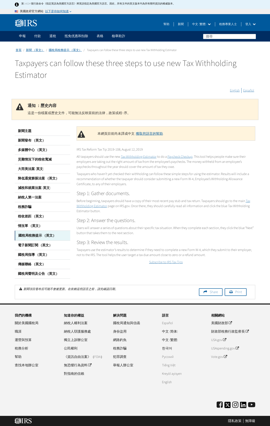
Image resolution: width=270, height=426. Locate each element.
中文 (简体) (170, 331)
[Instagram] (235, 404)
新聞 (181, 24)
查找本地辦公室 (26, 365)
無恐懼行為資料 (77, 365)
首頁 (19, 50)
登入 (250, 24)
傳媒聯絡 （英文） (32, 264)
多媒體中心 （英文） (33, 150)
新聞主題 (24, 131)
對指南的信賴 (74, 373)
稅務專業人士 (228, 24)
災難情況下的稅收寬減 (35, 159)
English (235, 90)
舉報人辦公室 (123, 365)
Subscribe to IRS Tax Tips (166, 262)
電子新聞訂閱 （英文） (35, 245)
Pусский (168, 356)
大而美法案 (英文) (31, 169)
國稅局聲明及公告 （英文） (38, 273)
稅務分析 (21, 348)
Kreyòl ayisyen (172, 373)
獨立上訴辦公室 (76, 339)
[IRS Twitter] (227, 406)
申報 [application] (22, 36)
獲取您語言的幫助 (149, 133)
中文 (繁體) (201, 24)
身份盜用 (120, 331)
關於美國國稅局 (26, 322)
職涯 (18, 331)
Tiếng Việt (169, 365)
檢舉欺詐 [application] (118, 36)
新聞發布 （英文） (32, 140)
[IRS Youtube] (251, 404)
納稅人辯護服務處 (77, 331)
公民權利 (70, 348)
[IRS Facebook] (220, 404)
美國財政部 (221, 322)
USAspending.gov (225, 348)
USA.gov (218, 339)
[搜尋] (229, 36)
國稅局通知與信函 (126, 322)
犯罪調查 (120, 356)
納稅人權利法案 (76, 322)
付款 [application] (37, 36)
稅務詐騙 (24, 207)
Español (248, 90)
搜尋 (252, 36)
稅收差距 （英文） (32, 216)
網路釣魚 (120, 339)
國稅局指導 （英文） (33, 254)
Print (238, 291)
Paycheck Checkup (180, 156)
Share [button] (214, 291)
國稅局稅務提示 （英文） (65, 50)
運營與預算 (23, 339)
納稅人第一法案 (30, 197)
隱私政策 (235, 421)
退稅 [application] (52, 36)
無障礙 (250, 421)
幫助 (166, 24)
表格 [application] (100, 36)
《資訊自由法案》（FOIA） (84, 356)
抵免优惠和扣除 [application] (76, 36)
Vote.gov (219, 356)
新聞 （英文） (35, 50)
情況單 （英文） (30, 226)
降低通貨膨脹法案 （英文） (38, 178)
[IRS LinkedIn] (243, 406)
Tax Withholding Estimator (139, 156)
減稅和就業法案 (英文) (34, 188)
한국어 (167, 348)
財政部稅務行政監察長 (230, 331)
